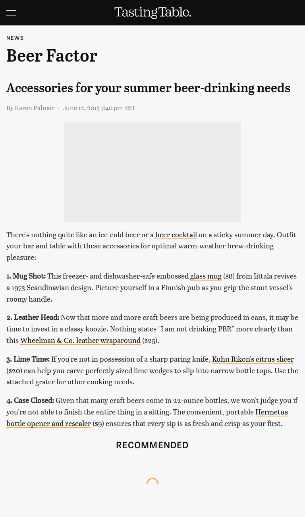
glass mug (206, 276)
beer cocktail (176, 234)
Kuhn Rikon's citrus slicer (253, 359)
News (15, 37)
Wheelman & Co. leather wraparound (80, 340)
